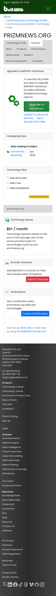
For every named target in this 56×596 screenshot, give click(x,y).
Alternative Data (11, 460)
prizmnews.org (15, 208)
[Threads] (26, 584)
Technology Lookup (12, 386)
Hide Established (19, 188)
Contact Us (8, 526)
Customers (8, 508)
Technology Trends (12, 391)
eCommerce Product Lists (16, 395)
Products (21, 49)
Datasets (7, 545)
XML (29, 328)
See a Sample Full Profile (34, 119)
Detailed (35, 42)
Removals (7, 560)
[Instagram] (42, 584)
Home (7, 17)
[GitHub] (36, 584)
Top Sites (7, 404)
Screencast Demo (12, 485)
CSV (38, 328)
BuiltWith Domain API (34, 331)
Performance (39, 49)
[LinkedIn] (10, 584)
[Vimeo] (31, 584)
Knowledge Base (11, 495)
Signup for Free (20, 2)
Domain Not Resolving (17, 153)
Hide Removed (18, 178)
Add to (37, 279)
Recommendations (16, 61)
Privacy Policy (9, 572)
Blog (4, 517)
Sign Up (6, 420)
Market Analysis (10, 442)
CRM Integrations (11, 553)
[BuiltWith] (14, 9)
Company (37, 61)
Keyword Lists (9, 399)
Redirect (28, 54)
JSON (23, 328)
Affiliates (7, 530)
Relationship (12, 54)
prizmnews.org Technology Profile (27, 20)
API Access (8, 540)
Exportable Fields (11, 499)
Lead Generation (11, 438)
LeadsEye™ (8, 408)
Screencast (8, 504)
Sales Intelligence (11, 447)
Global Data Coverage (14, 469)
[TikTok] (20, 584)
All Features (8, 473)
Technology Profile (16, 42)
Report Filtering (10, 464)
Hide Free (15, 183)
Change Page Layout (39, 196)
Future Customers (12, 451)
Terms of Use (9, 564)
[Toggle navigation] (48, 9)
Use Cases (8, 481)
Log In (6, 2)
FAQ (4, 513)
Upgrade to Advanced (36, 106)
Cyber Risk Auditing (12, 455)
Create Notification (35, 313)
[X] (4, 584)
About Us (7, 521)
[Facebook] (15, 584)
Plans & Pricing (10, 416)
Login (5, 428)
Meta (9, 49)
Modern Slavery (10, 577)
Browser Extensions (12, 549)
